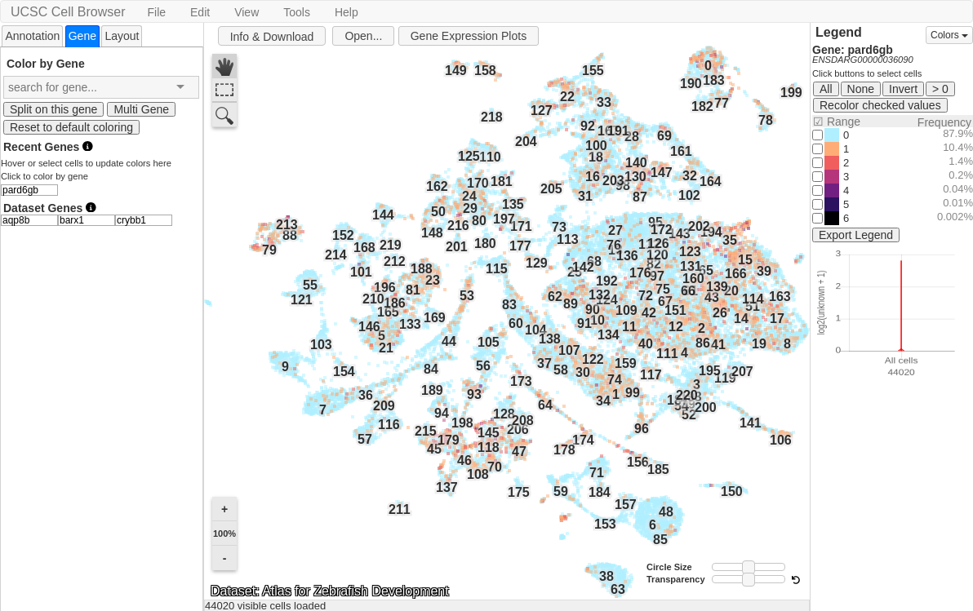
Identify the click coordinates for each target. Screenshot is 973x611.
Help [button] (346, 12)
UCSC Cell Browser (68, 12)
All (826, 88)
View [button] (246, 12)
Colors (949, 35)
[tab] (32, 35)
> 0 (940, 88)
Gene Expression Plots (468, 35)
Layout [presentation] (121, 35)
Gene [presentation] (82, 35)
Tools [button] (296, 12)
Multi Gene (141, 109)
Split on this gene (53, 109)
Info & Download (272, 36)
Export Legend (856, 234)
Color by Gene (46, 63)
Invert (903, 88)
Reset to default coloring (71, 127)
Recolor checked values (880, 105)
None (860, 88)
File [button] (156, 12)
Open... (363, 35)
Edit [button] (200, 12)
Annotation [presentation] (32, 35)
